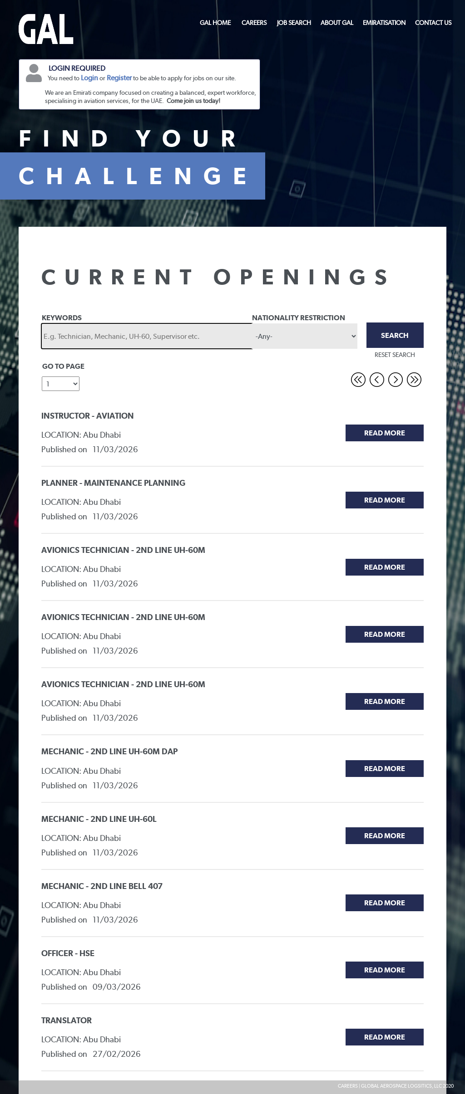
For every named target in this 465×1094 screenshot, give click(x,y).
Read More (385, 433)
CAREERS (254, 22)
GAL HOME (215, 22)
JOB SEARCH (294, 22)
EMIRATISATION (384, 22)
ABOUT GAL (337, 22)
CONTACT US (433, 22)
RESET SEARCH (395, 354)
